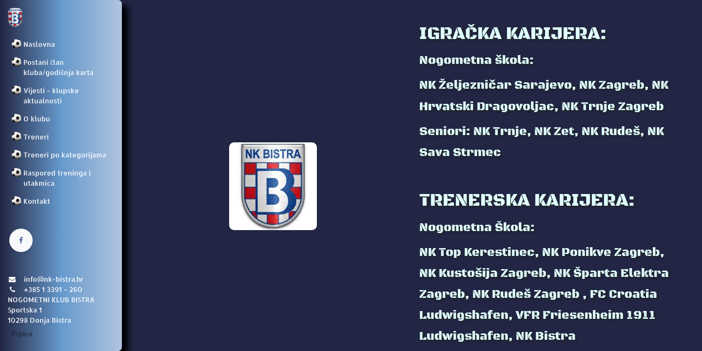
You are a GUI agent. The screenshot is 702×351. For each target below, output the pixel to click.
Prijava (22, 334)
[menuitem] (61, 44)
